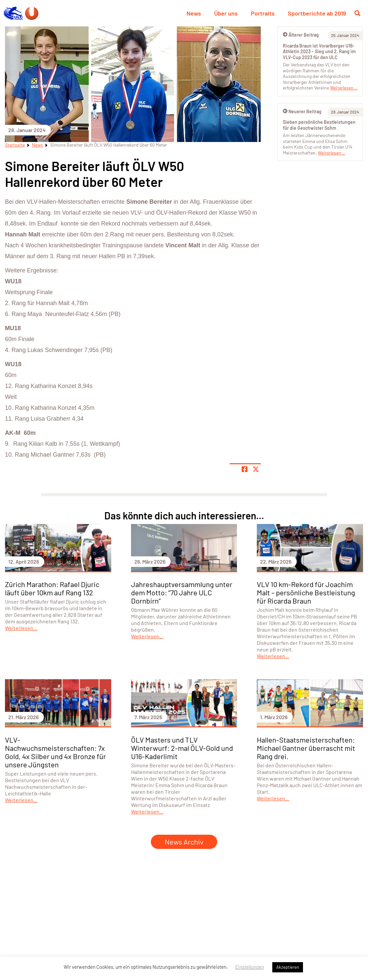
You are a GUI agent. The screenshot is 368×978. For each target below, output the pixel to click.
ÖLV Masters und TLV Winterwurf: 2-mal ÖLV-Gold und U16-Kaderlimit (182, 747)
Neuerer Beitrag (302, 111)
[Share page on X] (256, 469)
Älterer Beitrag (301, 35)
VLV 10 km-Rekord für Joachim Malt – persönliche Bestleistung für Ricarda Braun (306, 592)
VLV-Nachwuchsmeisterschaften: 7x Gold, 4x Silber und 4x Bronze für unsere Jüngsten (55, 752)
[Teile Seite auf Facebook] (245, 469)
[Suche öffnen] (357, 13)
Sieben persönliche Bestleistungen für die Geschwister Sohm (319, 125)
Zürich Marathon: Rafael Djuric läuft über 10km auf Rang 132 (52, 588)
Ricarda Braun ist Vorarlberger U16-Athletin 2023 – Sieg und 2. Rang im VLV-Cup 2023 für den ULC (319, 51)
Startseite (15, 145)
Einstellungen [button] (249, 967)
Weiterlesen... (343, 87)
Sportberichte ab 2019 (317, 13)
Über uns (226, 13)
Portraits (263, 13)
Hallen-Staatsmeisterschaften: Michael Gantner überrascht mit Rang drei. (306, 747)
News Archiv (184, 841)
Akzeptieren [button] (287, 967)
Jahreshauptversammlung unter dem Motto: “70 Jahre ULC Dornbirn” (181, 592)
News (193, 13)
